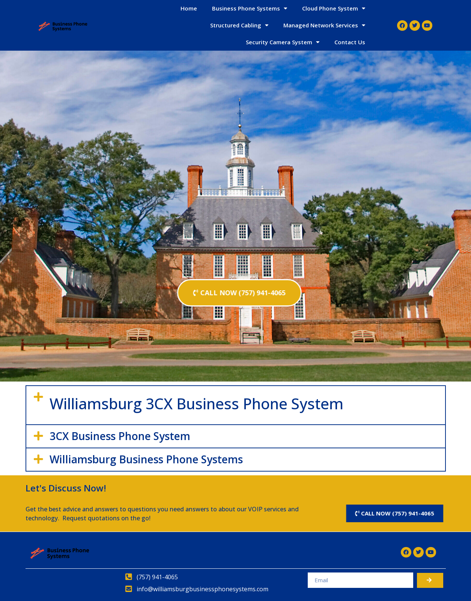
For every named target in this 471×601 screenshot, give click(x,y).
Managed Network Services (324, 25)
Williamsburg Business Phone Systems (146, 459)
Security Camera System (282, 42)
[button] (235, 405)
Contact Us (349, 42)
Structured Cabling (239, 25)
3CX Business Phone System (120, 436)
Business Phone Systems (249, 8)
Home (189, 8)
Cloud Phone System (333, 8)
